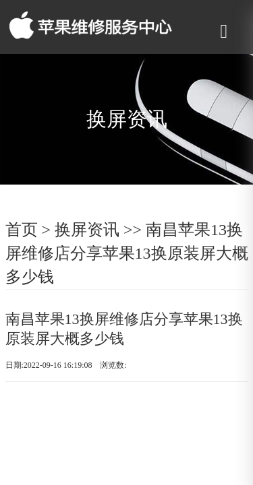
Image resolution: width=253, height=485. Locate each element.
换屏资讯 (87, 229)
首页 (21, 229)
